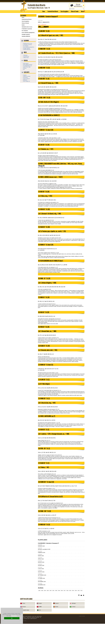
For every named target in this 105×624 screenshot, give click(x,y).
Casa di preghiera (64, 11)
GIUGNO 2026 (41, 565)
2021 (53, 590)
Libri (24, 69)
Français (24, 606)
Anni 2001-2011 (26, 56)
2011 (81, 590)
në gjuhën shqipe (25, 610)
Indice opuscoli (25, 63)
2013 (76, 590)
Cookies (24, 620)
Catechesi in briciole (26, 76)
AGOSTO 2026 (41, 571)
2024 (45, 590)
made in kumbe (82, 616)
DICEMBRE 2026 (41, 584)
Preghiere (25, 75)
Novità (82, 11)
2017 (65, 590)
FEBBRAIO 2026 (41, 552)
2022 (51, 590)
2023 (48, 590)
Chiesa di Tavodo (74, 11)
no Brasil (73, 606)
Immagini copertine (26, 34)
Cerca (84, 9)
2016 (67, 590)
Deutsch (57, 603)
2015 (70, 590)
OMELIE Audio (26, 57)
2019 (59, 590)
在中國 (40, 606)
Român (56, 606)
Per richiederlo (25, 30)
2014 (73, 590)
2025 (42, 590)
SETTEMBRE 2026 (42, 575)
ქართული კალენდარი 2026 (44, 549)
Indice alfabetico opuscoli (27, 64)
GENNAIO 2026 (41, 546)
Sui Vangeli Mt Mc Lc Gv (27, 65)
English (40, 603)
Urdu (40, 610)
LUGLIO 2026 (41, 568)
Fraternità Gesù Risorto (53, 11)
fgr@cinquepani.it (34, 618)
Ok (11, 618)
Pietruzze (24, 68)
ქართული (74, 603)
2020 (56, 590)
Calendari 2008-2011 (26, 36)
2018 (62, 590)
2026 (39, 590)
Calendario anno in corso (27, 26)
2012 (79, 590)
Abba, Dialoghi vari (26, 81)
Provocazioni (25, 77)
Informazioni (14, 615)
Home (43, 11)
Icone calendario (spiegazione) (28, 32)
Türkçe (23, 603)
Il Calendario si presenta (27, 28)
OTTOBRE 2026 (41, 578)
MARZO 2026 (41, 555)
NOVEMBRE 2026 (42, 581)
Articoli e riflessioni (26, 78)
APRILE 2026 (41, 558)
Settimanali (25, 55)
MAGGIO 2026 (41, 562)
